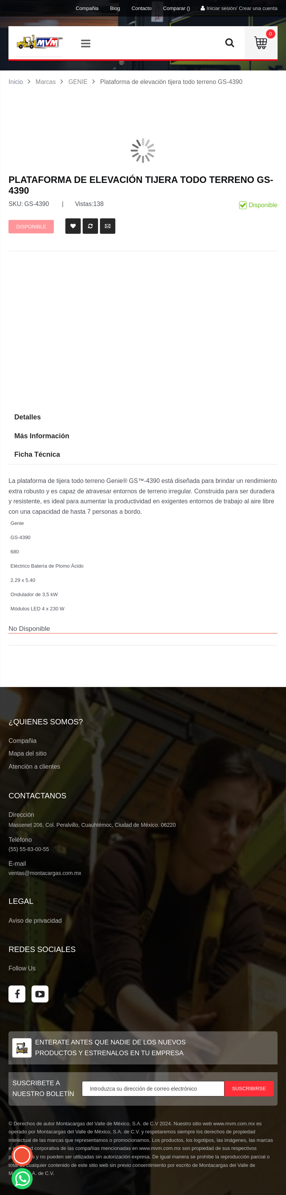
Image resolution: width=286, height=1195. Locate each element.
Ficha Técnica (37, 454)
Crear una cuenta (258, 8)
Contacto (141, 8)
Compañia (87, 8)
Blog (115, 8)
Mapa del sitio (27, 753)
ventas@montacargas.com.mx (44, 873)
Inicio (15, 82)
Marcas (46, 82)
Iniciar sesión (221, 8)
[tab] (142, 454)
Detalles (27, 417)
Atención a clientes (34, 766)
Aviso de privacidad (35, 920)
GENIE (78, 82)
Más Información (41, 436)
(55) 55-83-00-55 (28, 849)
